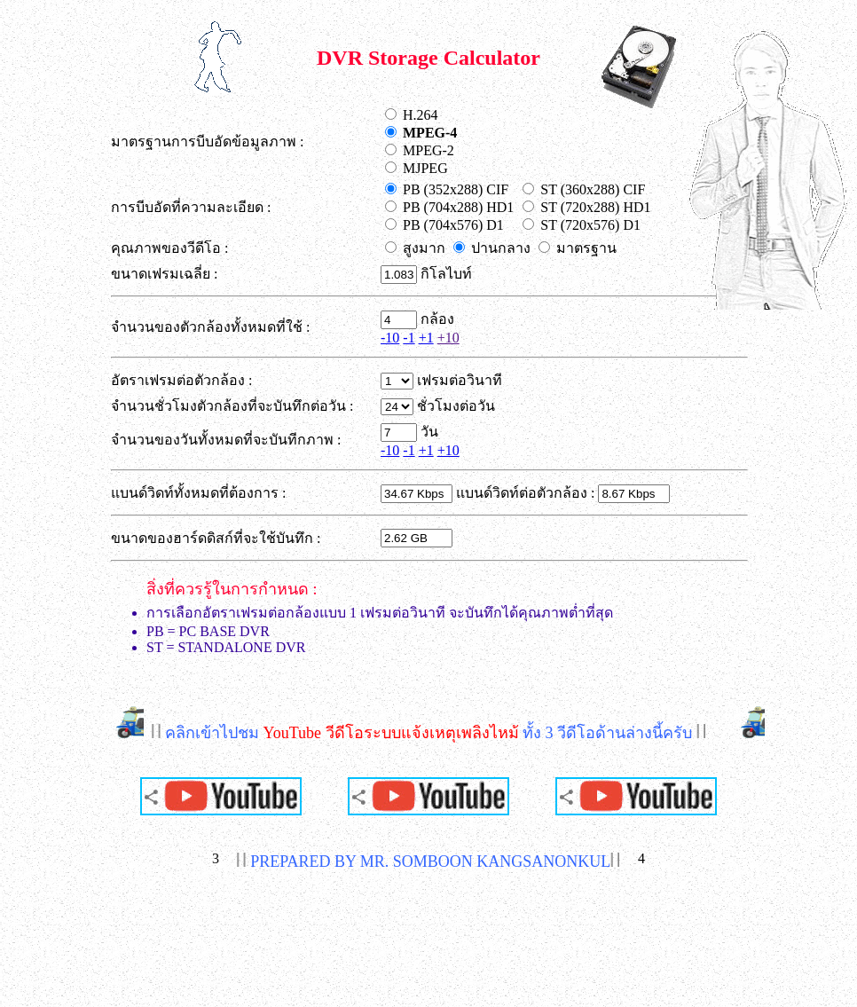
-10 (390, 337)
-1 (408, 337)
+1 (426, 337)
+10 (448, 337)
